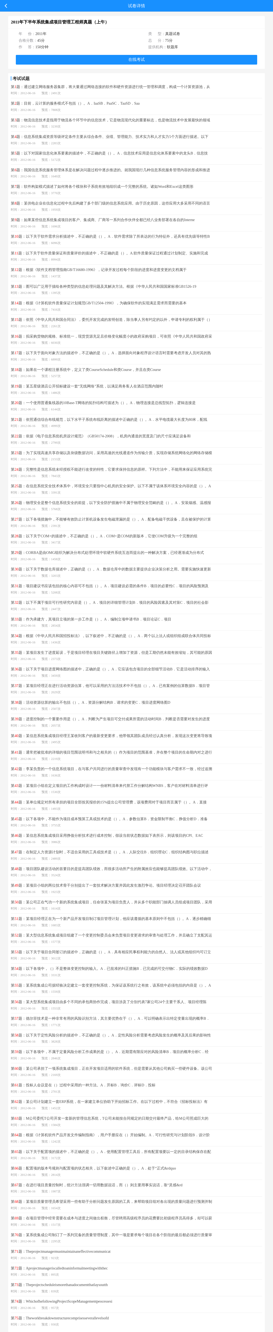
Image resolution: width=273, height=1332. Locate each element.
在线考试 (136, 59)
